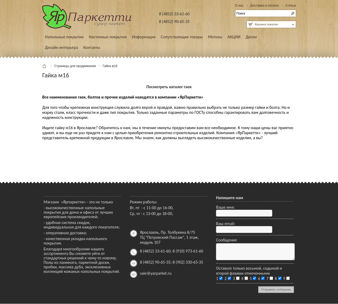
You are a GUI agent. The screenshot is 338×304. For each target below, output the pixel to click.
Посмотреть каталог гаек (168, 86)
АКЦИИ (234, 36)
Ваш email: (225, 223)
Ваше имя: (225, 207)
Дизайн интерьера (61, 47)
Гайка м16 (110, 66)
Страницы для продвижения (75, 66)
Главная (45, 66)
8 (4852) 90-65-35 (174, 21)
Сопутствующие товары (182, 36)
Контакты (91, 47)
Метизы (215, 36)
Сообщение (226, 239)
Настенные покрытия (107, 36)
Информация (144, 36)
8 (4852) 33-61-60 (174, 13)
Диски (251, 36)
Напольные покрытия (64, 36)
